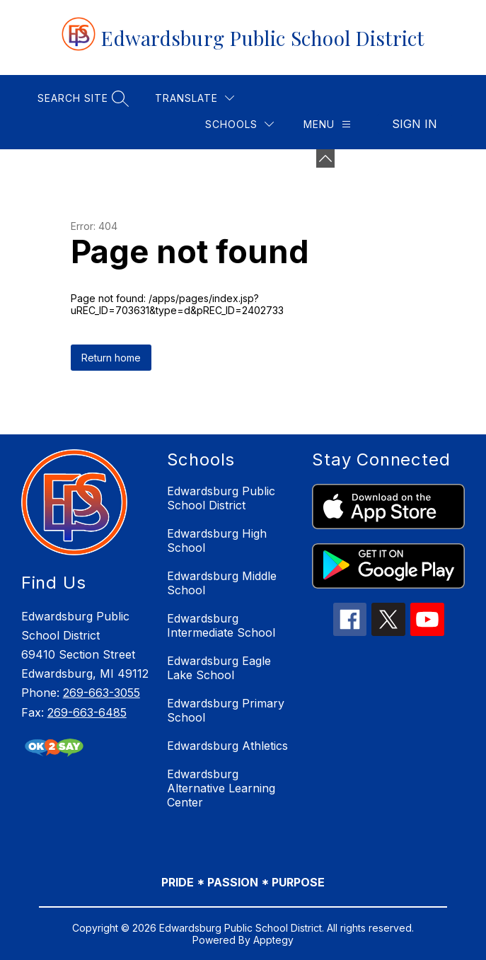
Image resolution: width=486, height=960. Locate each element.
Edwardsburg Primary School (225, 710)
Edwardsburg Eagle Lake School (219, 668)
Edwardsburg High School (217, 540)
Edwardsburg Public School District (221, 498)
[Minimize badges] (325, 158)
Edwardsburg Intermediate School (221, 625)
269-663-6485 (87, 712)
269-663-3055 (101, 693)
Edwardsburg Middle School (222, 583)
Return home (111, 358)
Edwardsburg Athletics (227, 746)
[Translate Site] (194, 98)
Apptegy (273, 940)
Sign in (414, 124)
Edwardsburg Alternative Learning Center (221, 788)
